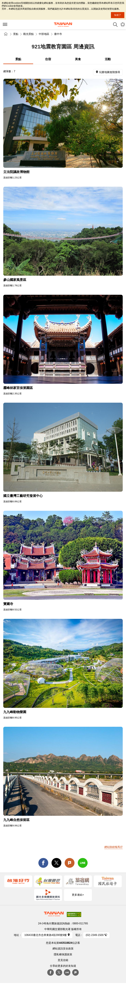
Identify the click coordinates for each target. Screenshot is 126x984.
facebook (43, 863)
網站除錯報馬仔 (113, 847)
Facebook (50, 972)
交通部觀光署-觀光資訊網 (63, 24)
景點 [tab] (18, 59)
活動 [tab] (108, 59)
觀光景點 (28, 34)
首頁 (5, 34)
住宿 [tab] (48, 59)
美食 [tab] (78, 59)
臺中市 (58, 34)
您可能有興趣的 (122, 24)
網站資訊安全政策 (63, 948)
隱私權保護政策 (63, 954)
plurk (75, 972)
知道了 (117, 15)
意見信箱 (63, 960)
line (83, 863)
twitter (56, 863)
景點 (15, 34)
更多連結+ (78, 894)
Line (67, 972)
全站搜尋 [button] (115, 24)
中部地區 (44, 34)
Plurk (69, 863)
